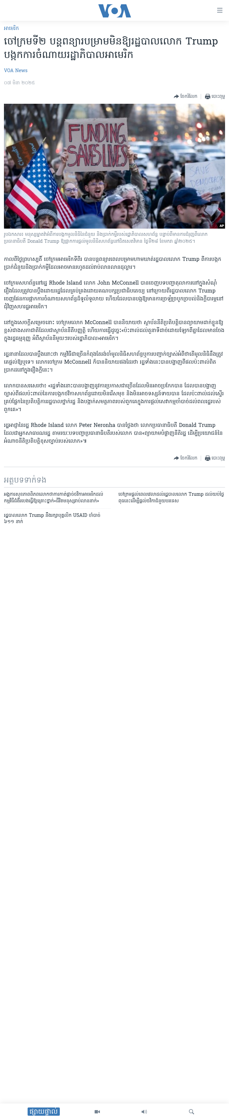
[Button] (185, 96)
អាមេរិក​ (11, 29)
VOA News (16, 71)
